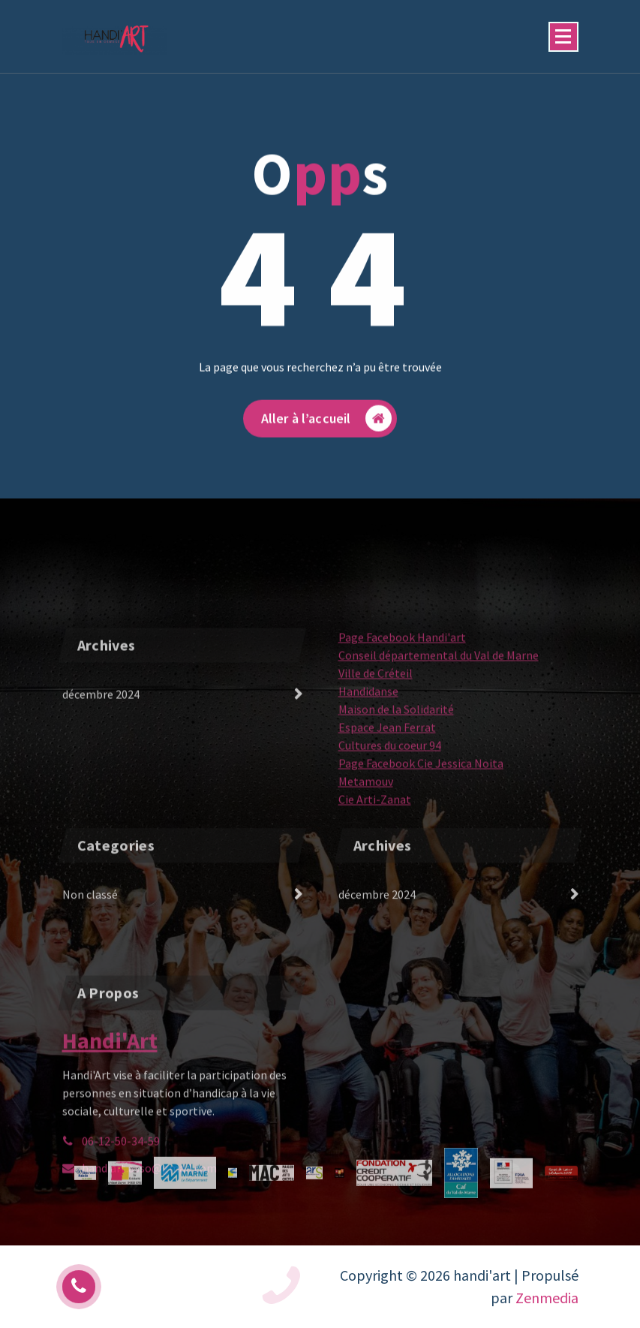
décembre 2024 (101, 752)
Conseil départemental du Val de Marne (438, 713)
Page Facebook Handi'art (402, 695)
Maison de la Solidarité (396, 767)
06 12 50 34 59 (185, 1286)
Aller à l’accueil (326, 430)
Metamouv (365, 839)
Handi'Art (110, 1101)
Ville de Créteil (375, 731)
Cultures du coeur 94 (389, 803)
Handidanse (368, 749)
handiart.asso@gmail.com (149, 1228)
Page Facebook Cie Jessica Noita (420, 821)
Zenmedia (546, 1297)
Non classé (90, 918)
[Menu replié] (563, 37)
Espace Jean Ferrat (387, 785)
